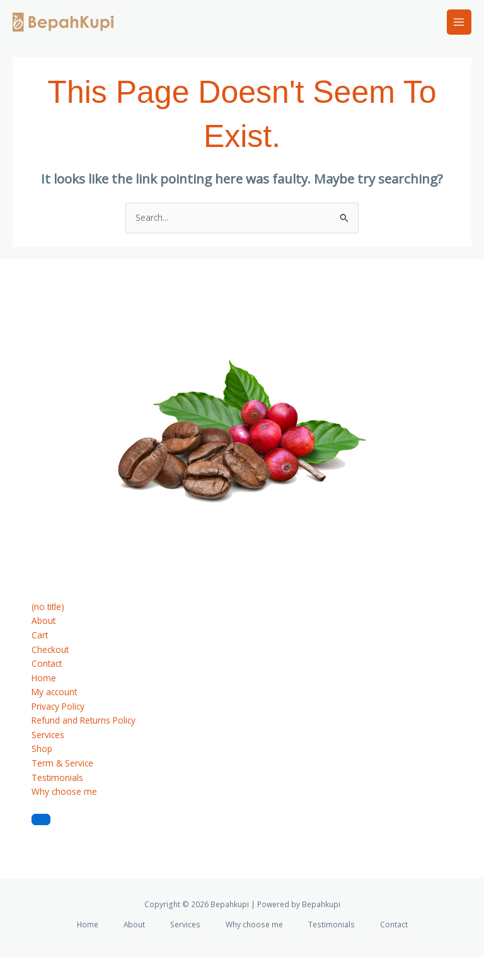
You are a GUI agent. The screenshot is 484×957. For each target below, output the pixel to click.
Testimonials (57, 778)
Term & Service (62, 763)
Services (48, 735)
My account (54, 692)
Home (44, 678)
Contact (47, 663)
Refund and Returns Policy (83, 720)
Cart (40, 635)
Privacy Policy (58, 706)
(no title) (48, 607)
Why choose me (64, 791)
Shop (42, 748)
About (43, 620)
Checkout (50, 649)
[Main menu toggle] (459, 21)
